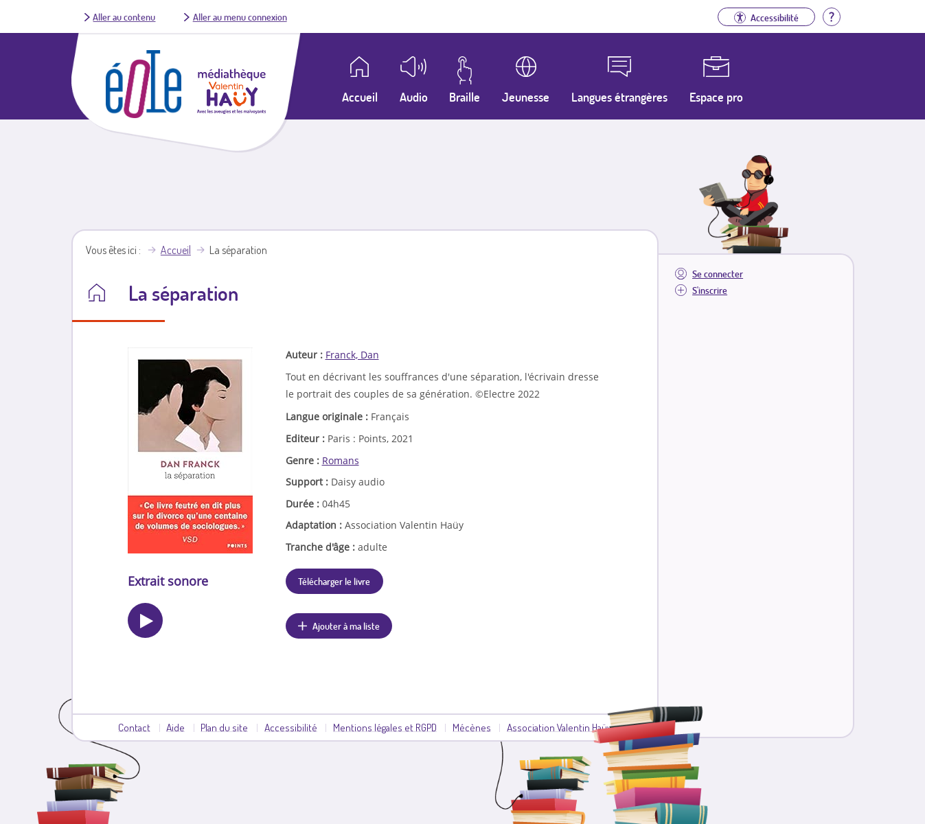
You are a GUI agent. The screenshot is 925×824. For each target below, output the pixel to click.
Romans (340, 460)
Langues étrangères (619, 96)
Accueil (176, 250)
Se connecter (717, 273)
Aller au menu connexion (240, 16)
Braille (464, 96)
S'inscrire (709, 290)
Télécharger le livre (334, 581)
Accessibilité (290, 727)
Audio (414, 96)
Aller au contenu (124, 16)
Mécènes (472, 727)
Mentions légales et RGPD (385, 727)
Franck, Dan (352, 354)
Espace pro (716, 96)
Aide (175, 727)
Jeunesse (525, 96)
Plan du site (224, 727)
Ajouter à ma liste (346, 625)
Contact (134, 727)
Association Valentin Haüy (559, 727)
